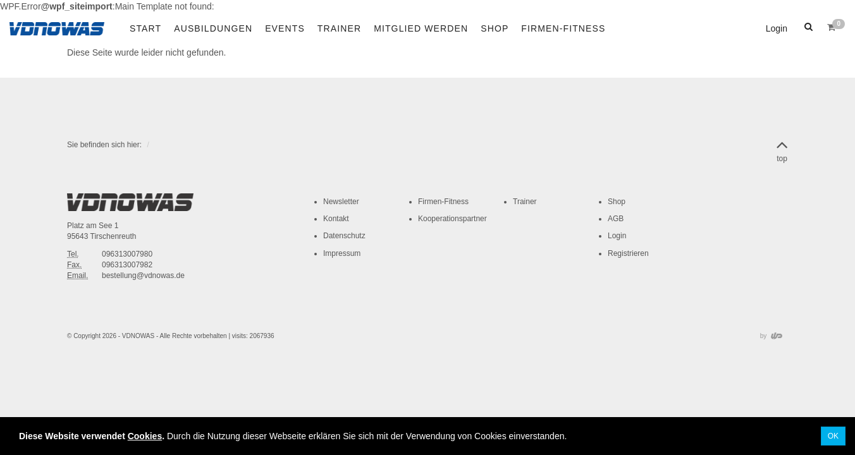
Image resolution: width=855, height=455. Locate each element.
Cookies (145, 436)
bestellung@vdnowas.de (143, 275)
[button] (807, 26)
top (782, 149)
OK (833, 436)
